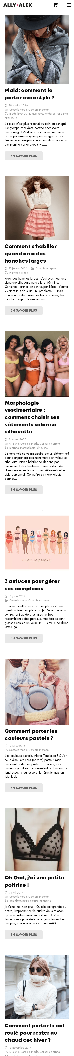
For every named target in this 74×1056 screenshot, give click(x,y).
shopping (45, 901)
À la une (14, 444)
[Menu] (68, 5)
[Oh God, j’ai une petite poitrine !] (37, 839)
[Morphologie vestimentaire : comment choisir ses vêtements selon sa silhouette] (37, 364)
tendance (50, 114)
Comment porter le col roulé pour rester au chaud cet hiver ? (34, 1033)
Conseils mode (18, 109)
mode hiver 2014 (19, 114)
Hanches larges (18, 273)
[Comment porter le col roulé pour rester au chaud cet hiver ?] (37, 987)
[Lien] (17, 5)
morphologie (27, 448)
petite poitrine (30, 901)
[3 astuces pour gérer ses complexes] (37, 542)
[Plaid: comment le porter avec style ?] (37, 49)
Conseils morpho (38, 109)
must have (37, 114)
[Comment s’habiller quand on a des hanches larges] (37, 208)
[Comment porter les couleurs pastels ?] (37, 692)
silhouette (42, 448)
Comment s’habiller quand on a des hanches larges (30, 254)
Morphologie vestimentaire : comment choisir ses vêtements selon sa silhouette (32, 418)
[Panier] (55, 5)
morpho (14, 448)
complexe (15, 901)
